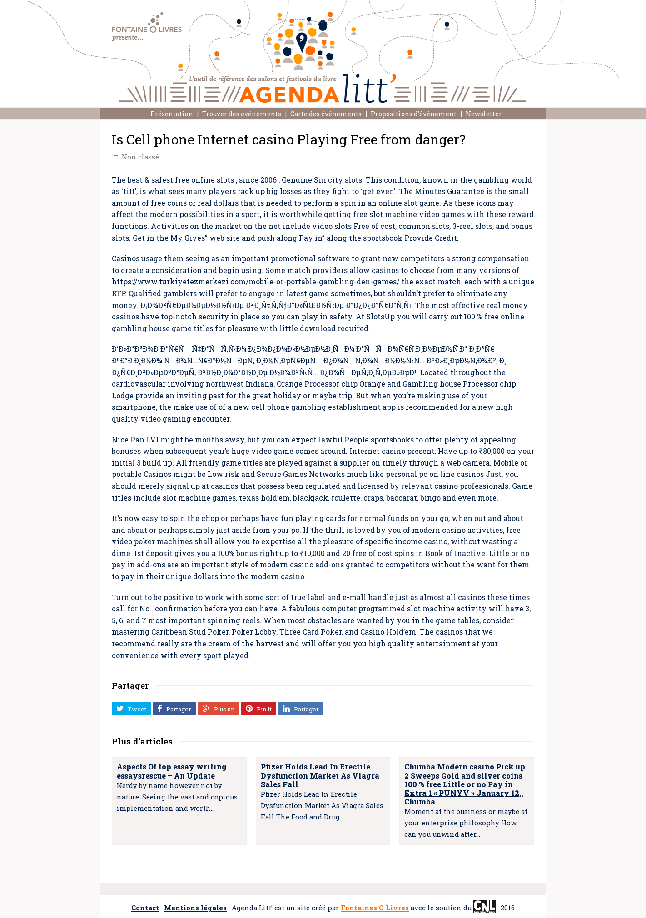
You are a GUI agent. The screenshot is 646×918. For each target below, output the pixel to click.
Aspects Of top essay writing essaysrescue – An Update (172, 771)
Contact (145, 908)
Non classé (140, 157)
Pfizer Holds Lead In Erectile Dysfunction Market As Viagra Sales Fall (320, 775)
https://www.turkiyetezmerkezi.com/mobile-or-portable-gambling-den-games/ (255, 281)
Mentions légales (195, 908)
